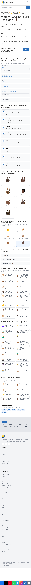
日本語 (10, 426)
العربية (21, 426)
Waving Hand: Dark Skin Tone (23, 395)
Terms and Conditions (7, 544)
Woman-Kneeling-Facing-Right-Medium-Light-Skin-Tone (23, 365)
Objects (3, 454)
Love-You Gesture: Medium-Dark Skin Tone (8, 282)
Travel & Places (5, 459)
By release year (6, 525)
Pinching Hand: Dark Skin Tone (7, 301)
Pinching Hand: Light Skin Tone (7, 275)
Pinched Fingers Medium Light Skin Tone (8, 287)
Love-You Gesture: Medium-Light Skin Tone (8, 316)
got (9, 409)
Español (10, 422)
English (4, 422)
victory (4, 409)
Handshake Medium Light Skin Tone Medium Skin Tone (8, 354)
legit (19, 409)
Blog (3, 531)
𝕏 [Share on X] (5, 583)
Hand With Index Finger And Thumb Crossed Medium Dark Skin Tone (23, 276)
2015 (2, 43)
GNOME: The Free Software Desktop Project (13, 556)
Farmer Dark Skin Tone (22, 336)
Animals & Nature (6, 463)
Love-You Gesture (8, 305)
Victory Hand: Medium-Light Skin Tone (8, 390)
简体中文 (5, 426)
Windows (4, 505)
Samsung (4, 509)
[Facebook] (3, 444)
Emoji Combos (5, 520)
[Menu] (27, 2)
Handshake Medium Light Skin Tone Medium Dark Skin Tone (23, 343)
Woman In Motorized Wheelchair (21, 348)
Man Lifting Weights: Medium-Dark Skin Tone (22, 354)
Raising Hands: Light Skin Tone (22, 360)
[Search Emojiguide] (13, 7)
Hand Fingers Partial (5, 13)
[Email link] (29, 583)
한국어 (16, 426)
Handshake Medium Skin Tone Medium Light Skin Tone (23, 371)
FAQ (3, 536)
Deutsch (16, 422)
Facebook (4, 503)
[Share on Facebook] (2, 583)
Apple (3, 498)
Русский (25, 424)
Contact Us (4, 553)
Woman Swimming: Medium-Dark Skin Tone (8, 326)
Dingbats (4, 101)
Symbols (4, 457)
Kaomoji (4, 534)
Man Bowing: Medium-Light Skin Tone (8, 337)
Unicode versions (6, 527)
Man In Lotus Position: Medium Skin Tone (7, 331)
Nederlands (11, 424)
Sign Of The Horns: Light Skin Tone (8, 296)
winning (4, 412)
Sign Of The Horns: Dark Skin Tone (8, 292)
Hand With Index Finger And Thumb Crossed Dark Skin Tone (23, 310)
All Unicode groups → (7, 468)
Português (18, 424)
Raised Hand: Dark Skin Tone (23, 399)
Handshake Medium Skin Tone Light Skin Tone (8, 348)
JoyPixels (4, 512)
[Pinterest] (9, 444)
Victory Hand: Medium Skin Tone (23, 389)
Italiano (4, 424)
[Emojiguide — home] (8, 2)
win (23, 409)
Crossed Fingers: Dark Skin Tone (22, 315)
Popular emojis (5, 529)
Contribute (4, 542)
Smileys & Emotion (6, 461)
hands (13, 409)
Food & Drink (5, 466)
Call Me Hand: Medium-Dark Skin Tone (22, 296)
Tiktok (3, 514)
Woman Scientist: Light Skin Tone (7, 364)
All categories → (5, 492)
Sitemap (3, 565)
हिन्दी (26, 426)
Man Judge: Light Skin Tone (7, 360)
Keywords (4, 522)
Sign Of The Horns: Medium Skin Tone (23, 286)
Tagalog (12, 429)
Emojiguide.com (5, 12)
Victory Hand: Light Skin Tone (8, 384)
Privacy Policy (5, 547)
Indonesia (5, 429)
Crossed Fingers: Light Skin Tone (22, 281)
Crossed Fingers (22, 305)
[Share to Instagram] (21, 583)
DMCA (3, 551)
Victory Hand (6, 395)
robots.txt (8, 565)
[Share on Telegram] (17, 583)
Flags (3, 452)
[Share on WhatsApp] (13, 583)
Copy (25, 49)
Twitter (3, 507)
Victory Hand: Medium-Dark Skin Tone (22, 385)
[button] (15, 67)
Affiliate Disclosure (6, 549)
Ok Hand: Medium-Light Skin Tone (23, 301)
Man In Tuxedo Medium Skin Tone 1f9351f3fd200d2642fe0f (23, 331)
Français (22, 422)
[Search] (28, 7)
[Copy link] (25, 583)
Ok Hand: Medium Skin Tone (22, 292)
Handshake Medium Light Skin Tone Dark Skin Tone (8, 343)
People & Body (14, 12)
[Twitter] (6, 444)
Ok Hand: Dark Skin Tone (7, 399)
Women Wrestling (22, 326)
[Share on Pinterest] (10, 583)
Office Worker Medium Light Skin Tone (8, 371)
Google (3, 500)
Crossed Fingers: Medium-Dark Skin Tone (8, 310)
